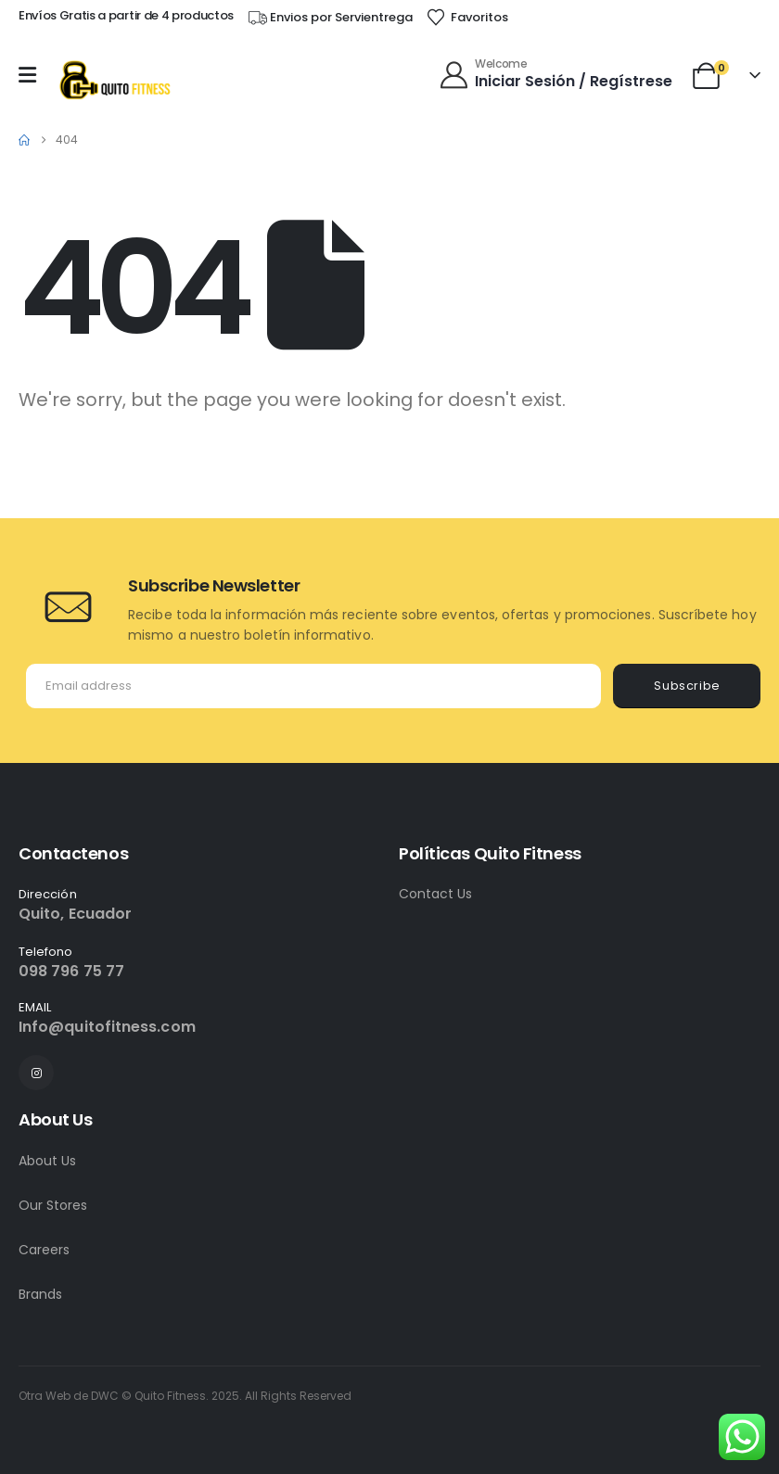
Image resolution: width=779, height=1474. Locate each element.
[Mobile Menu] (32, 75)
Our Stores (53, 1205)
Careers (44, 1249)
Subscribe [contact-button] (687, 685)
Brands (40, 1294)
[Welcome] (557, 75)
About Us (47, 1160)
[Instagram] (36, 1072)
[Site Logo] (113, 79)
